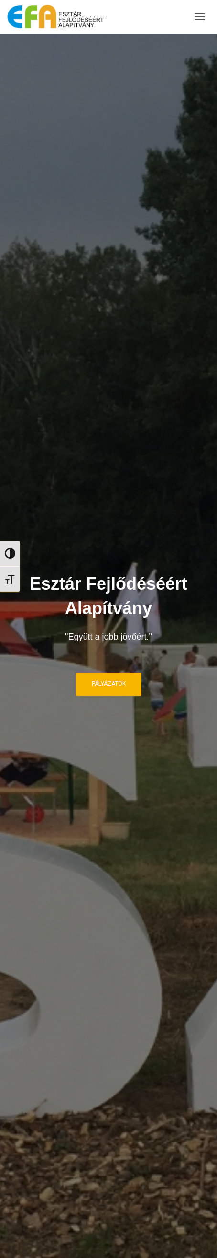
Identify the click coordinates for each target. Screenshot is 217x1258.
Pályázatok (109, 683)
